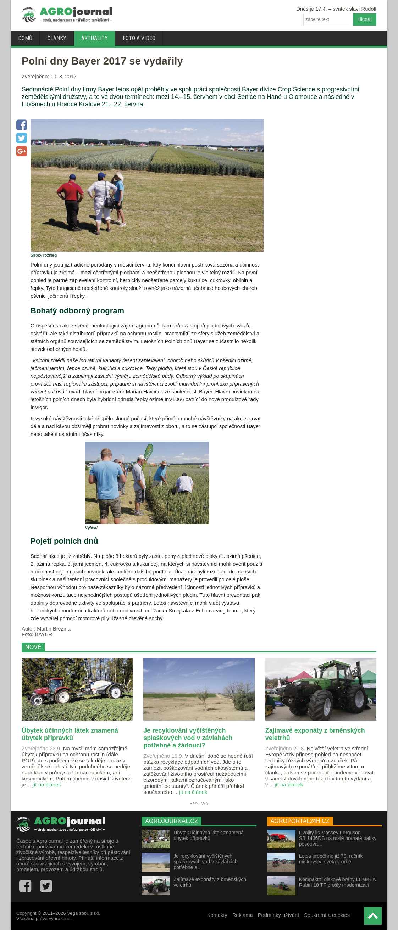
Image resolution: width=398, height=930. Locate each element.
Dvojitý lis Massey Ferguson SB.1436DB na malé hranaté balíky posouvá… (338, 838)
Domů (25, 38)
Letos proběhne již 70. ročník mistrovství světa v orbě (331, 858)
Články (56, 38)
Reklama (242, 915)
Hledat (365, 19)
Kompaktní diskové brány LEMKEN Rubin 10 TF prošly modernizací (338, 882)
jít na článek (47, 784)
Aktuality (94, 38)
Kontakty (217, 915)
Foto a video (139, 38)
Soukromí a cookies (327, 915)
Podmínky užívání (278, 915)
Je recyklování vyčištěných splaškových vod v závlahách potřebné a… (205, 861)
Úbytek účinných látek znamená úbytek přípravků (208, 835)
